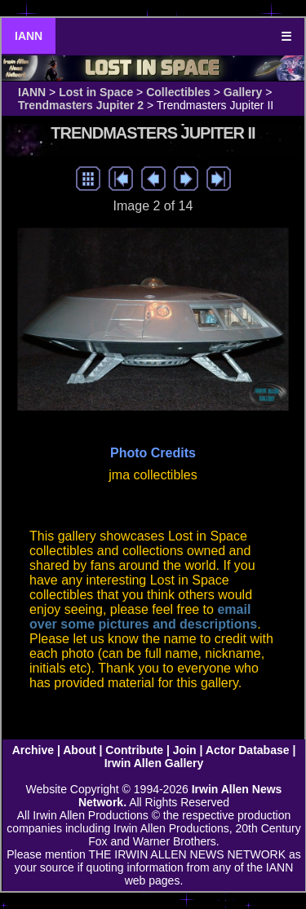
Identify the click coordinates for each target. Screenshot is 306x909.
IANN (28, 35)
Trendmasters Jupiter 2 (81, 105)
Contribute (134, 750)
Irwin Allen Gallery (154, 763)
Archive (33, 750)
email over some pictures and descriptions (143, 616)
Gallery (243, 92)
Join (185, 750)
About (79, 750)
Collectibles (178, 92)
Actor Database (248, 750)
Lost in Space (96, 92)
